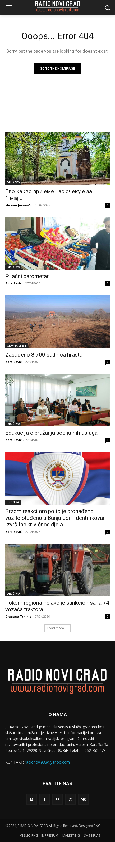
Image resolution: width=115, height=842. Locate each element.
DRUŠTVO (13, 182)
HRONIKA (13, 502)
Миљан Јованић (18, 205)
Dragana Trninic (18, 616)
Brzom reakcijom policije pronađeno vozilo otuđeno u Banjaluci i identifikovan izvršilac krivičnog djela (55, 518)
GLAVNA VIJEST (16, 345)
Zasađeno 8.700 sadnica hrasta (43, 354)
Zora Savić (13, 283)
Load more (57, 628)
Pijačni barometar (27, 276)
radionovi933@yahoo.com (47, 762)
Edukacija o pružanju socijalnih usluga (51, 433)
